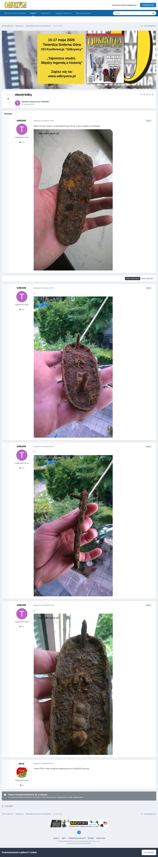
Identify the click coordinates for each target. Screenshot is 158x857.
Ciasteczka (100, 838)
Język (56, 838)
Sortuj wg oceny (132, 278)
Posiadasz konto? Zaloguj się (125, 5)
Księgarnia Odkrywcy (63, 13)
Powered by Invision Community (79, 843)
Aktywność (46, 13)
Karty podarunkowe (83, 13)
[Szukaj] (125, 13)
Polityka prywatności (77, 838)
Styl (64, 838)
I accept (149, 852)
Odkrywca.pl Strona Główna (15, 13)
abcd (21, 763)
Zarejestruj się (148, 5)
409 (21, 142)
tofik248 (45, 102)
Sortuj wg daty (147, 278)
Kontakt (91, 838)
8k (22, 785)
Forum (33, 14)
